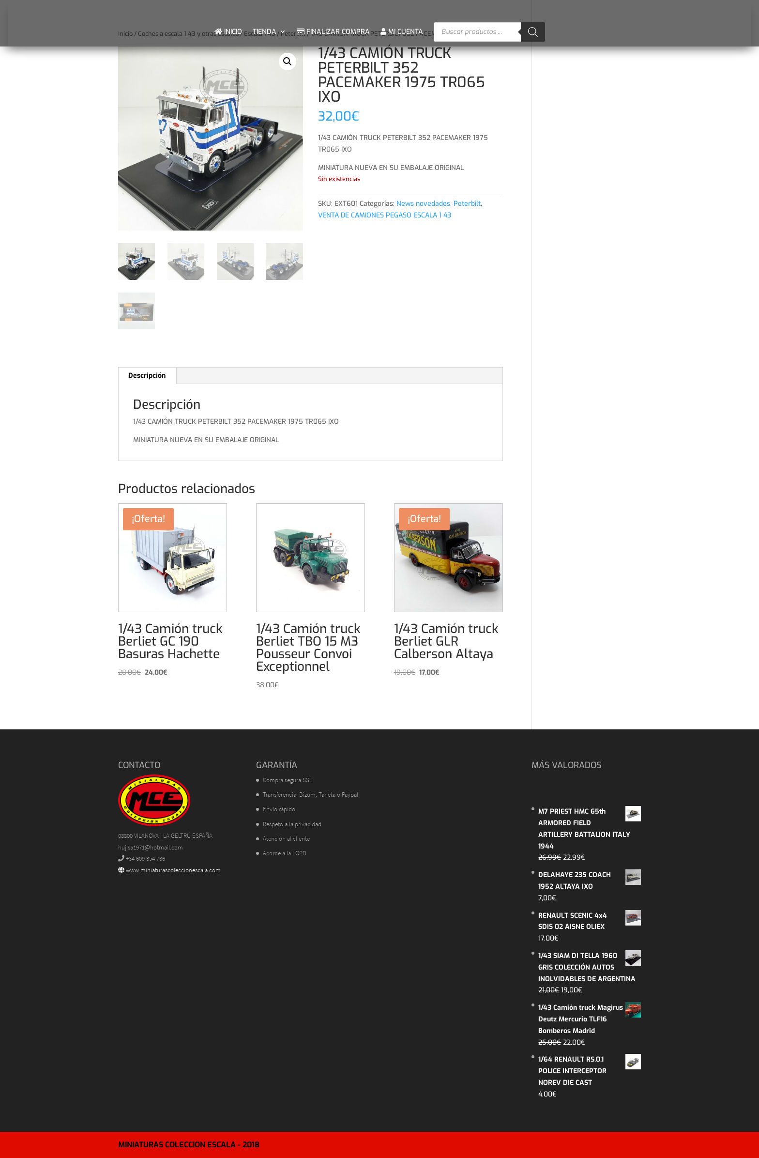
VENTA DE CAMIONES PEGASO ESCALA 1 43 (384, 215)
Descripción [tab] (147, 375)
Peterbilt (467, 203)
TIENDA (264, 31)
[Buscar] (533, 32)
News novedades (423, 203)
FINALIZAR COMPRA (333, 31)
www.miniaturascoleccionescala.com (169, 870)
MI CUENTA (401, 31)
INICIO (228, 31)
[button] (287, 61)
